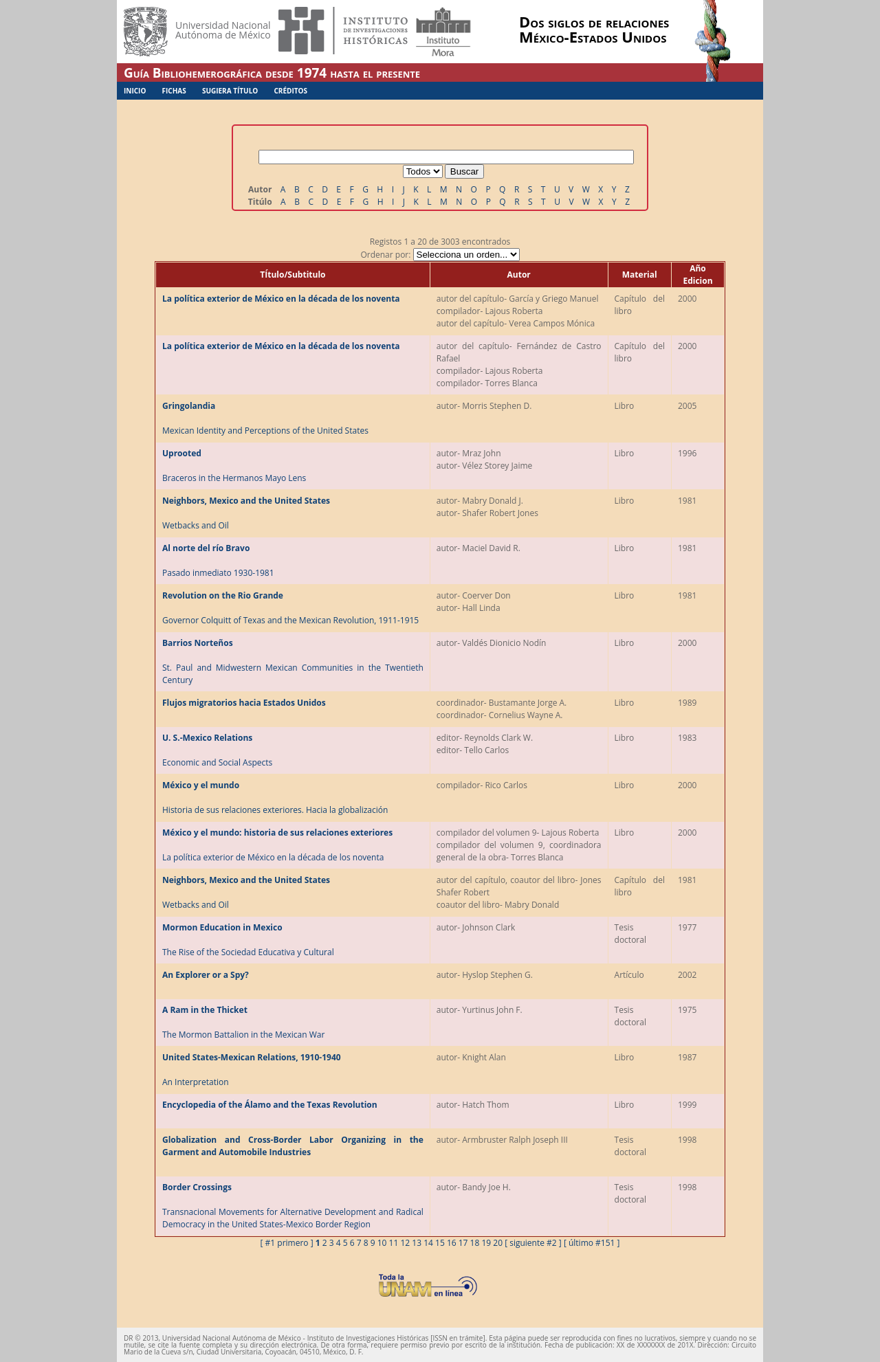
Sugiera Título (230, 91)
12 (405, 1243)
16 (451, 1243)
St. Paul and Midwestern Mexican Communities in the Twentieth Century (293, 661)
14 (428, 1243)
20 (498, 1243)
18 (475, 1243)
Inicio (135, 91)
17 (463, 1243)
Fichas (174, 91)
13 (416, 1243)
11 (394, 1243)
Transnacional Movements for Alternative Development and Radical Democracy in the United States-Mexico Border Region (293, 1205)
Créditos (290, 91)
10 (382, 1243)
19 (486, 1243)
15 (440, 1243)
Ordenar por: (439, 254)
